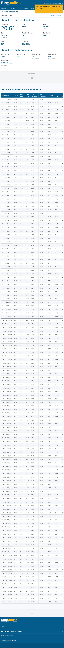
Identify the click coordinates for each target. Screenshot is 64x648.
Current (12, 8)
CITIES (32, 626)
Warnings (26, 8)
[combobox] (56, 15)
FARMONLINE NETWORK (32, 641)
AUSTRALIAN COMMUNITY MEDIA (32, 631)
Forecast (19, 8)
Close (59, 10)
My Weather (4, 8)
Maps (32, 8)
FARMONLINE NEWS (32, 636)
